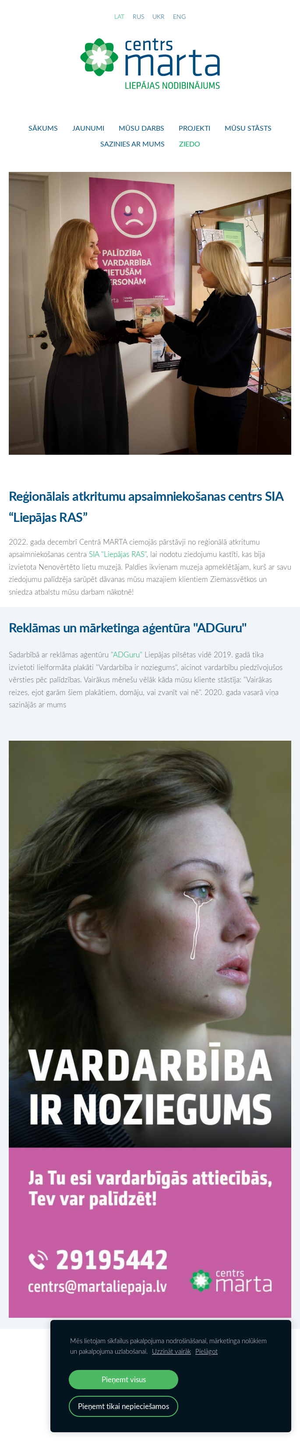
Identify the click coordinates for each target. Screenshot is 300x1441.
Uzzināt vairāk (171, 1351)
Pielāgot (206, 1351)
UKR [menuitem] (158, 16)
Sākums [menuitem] (43, 128)
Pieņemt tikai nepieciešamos (123, 1406)
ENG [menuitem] (179, 16)
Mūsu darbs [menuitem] (141, 128)
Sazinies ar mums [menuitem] (132, 144)
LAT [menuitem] (119, 16)
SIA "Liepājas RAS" (117, 554)
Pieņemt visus (124, 1379)
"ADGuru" (128, 654)
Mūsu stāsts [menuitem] (248, 128)
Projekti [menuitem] (194, 128)
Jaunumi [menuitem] (88, 128)
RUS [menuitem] (138, 16)
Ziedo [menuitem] (189, 144)
